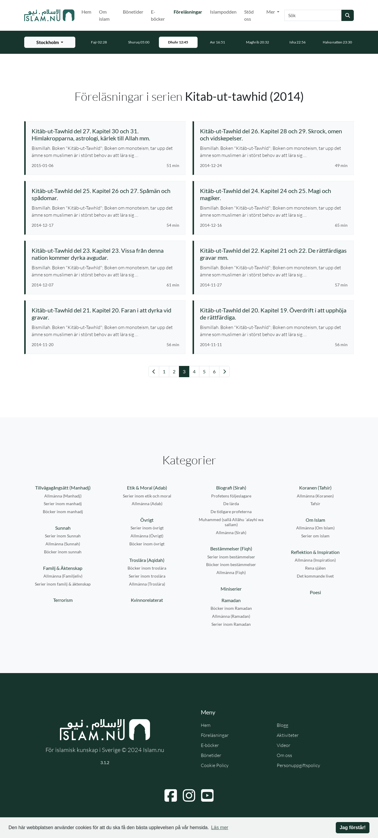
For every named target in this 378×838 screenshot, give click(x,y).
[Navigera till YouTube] (207, 795)
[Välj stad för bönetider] (49, 42)
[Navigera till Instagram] (189, 795)
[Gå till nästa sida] (224, 371)
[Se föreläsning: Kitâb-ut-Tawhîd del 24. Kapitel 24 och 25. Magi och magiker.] (274, 194)
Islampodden (223, 11)
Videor (283, 745)
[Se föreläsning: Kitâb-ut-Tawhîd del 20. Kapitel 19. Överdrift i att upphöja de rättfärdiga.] (274, 314)
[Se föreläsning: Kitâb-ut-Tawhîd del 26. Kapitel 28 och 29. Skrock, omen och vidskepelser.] (274, 134)
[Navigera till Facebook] (170, 795)
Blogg (282, 725)
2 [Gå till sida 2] (174, 371)
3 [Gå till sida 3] (184, 371)
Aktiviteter (288, 735)
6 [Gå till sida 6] (214, 371)
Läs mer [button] (219, 827)
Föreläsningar (189, 11)
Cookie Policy (215, 765)
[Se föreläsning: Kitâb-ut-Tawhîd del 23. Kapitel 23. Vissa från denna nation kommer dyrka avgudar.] (105, 254)
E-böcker (158, 15)
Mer (271, 11)
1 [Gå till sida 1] (164, 371)
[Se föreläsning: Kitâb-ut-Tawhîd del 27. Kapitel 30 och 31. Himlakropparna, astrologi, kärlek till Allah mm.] (105, 134)
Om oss (284, 755)
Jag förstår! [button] (353, 827)
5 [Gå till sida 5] (204, 371)
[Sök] (313, 15)
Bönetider (133, 11)
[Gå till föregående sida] (154, 371)
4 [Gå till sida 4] (194, 371)
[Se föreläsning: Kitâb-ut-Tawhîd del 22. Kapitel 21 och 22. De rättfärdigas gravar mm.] (274, 254)
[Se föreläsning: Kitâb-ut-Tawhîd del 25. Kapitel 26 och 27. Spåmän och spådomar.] (105, 194)
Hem (86, 11)
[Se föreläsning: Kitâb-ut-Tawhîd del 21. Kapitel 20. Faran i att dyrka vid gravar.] (105, 314)
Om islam (104, 15)
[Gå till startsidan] (49, 15)
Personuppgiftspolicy (298, 765)
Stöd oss (249, 15)
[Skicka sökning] (347, 15)
